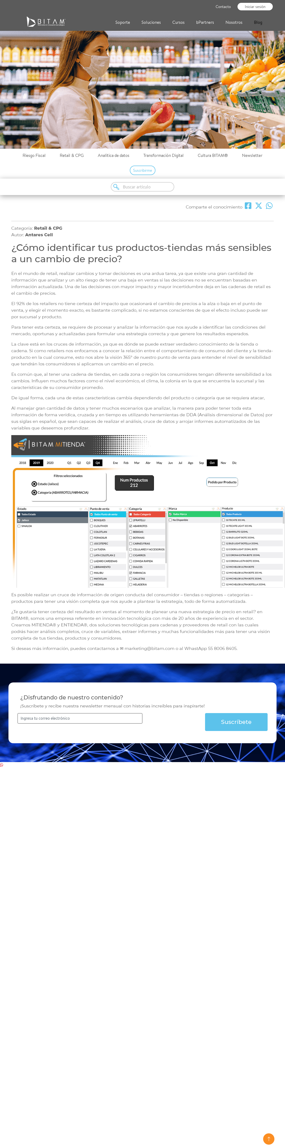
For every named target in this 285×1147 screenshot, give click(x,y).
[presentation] (178, 722)
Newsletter (252, 155)
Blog (258, 22)
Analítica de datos (113, 155)
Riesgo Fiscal (34, 155)
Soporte (122, 22)
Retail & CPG (72, 155)
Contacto (223, 6)
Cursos (178, 22)
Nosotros (234, 22)
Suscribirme (142, 170)
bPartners (205, 22)
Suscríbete (236, 721)
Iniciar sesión (255, 6)
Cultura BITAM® (213, 155)
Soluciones (151, 22)
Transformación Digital (163, 155)
